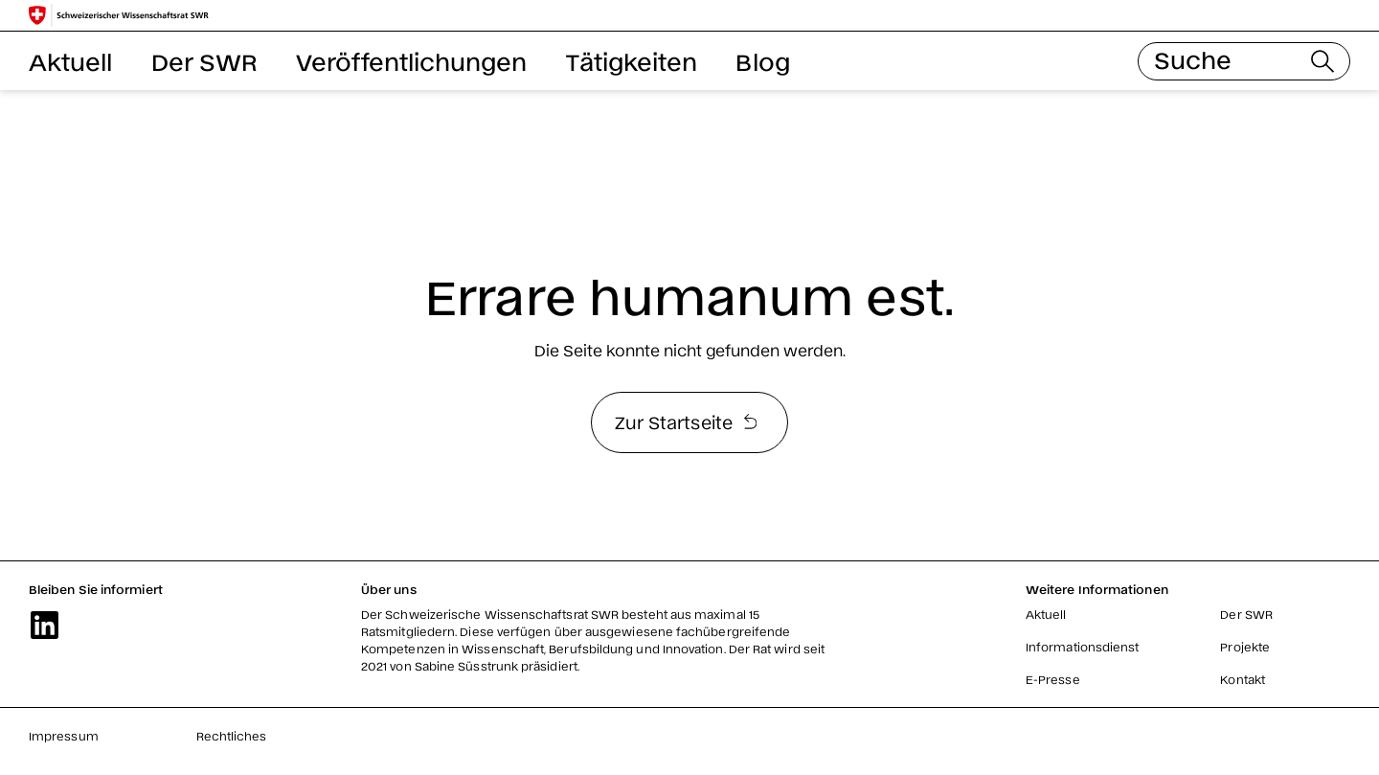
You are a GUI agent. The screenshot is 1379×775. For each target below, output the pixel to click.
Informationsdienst (1082, 646)
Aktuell (71, 61)
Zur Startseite (686, 421)
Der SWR (205, 61)
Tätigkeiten (632, 61)
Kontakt (1242, 679)
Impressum (64, 735)
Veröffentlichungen (411, 61)
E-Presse (1053, 679)
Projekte (1245, 646)
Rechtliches (231, 735)
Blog (762, 61)
